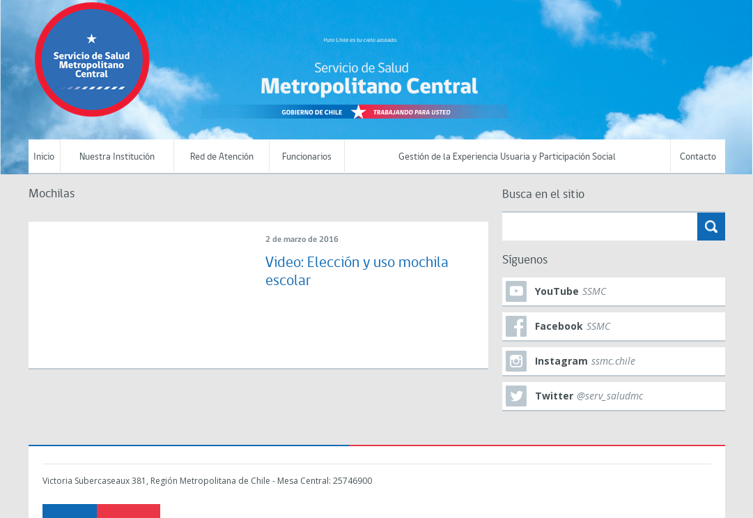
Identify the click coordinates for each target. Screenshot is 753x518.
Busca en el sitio (543, 194)
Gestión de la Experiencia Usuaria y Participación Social (507, 157)
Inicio (43, 157)
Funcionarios (307, 157)
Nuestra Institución (117, 157)
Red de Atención (222, 157)
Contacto (698, 157)
